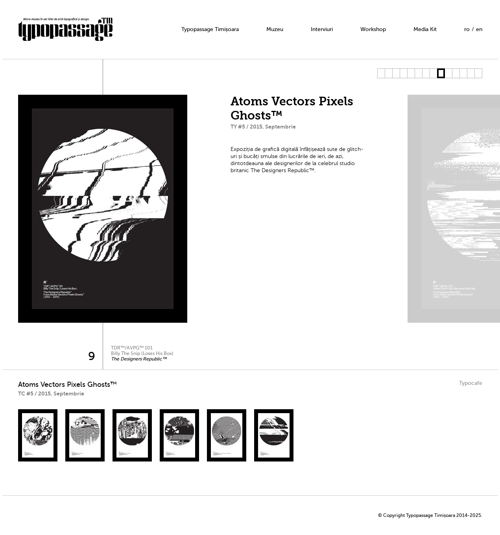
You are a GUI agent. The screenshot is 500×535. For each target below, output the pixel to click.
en (479, 29)
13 (470, 73)
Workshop (373, 29)
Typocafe (470, 383)
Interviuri (322, 29)
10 (448, 73)
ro (467, 29)
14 (478, 73)
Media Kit (425, 29)
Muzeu (274, 29)
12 (463, 73)
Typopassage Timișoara (210, 29)
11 (455, 73)
